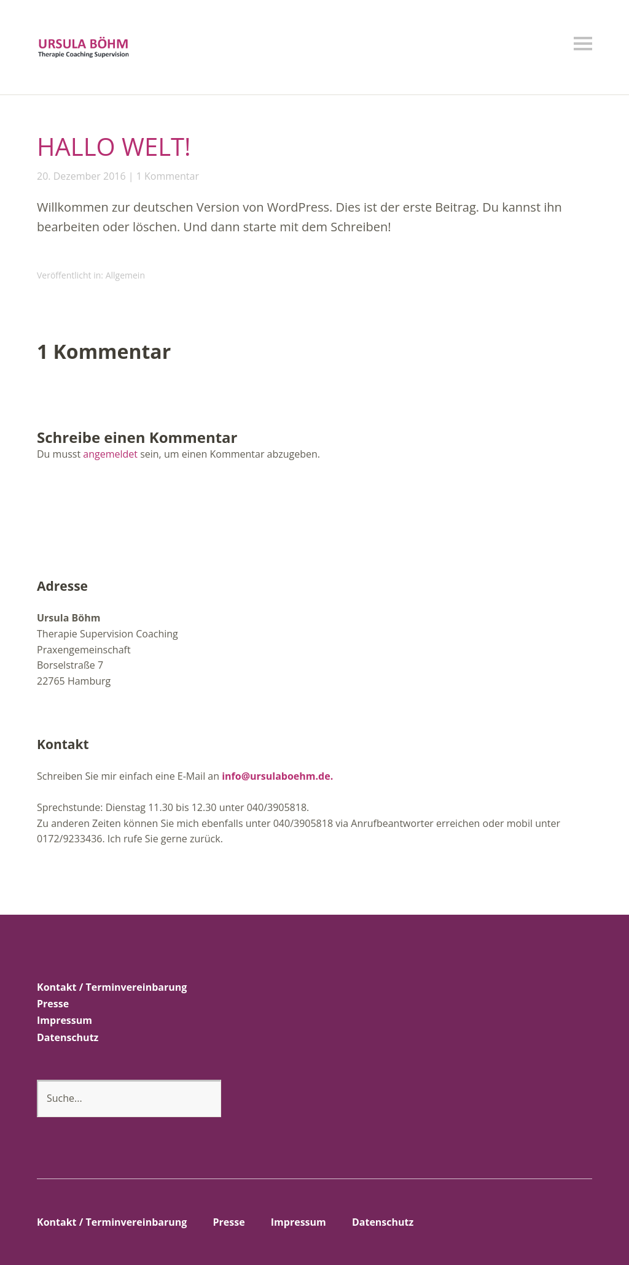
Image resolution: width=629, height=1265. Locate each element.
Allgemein (125, 275)
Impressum (64, 1020)
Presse (53, 1003)
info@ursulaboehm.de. (277, 776)
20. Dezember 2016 (81, 176)
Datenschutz (67, 1037)
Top (579, 1224)
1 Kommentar (167, 176)
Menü (583, 43)
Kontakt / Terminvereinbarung (112, 987)
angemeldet (110, 454)
